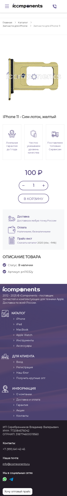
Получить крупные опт (30, 378)
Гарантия (22, 405)
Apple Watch (24, 335)
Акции (20, 410)
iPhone (20, 318)
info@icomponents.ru (16, 464)
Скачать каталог (27, 242)
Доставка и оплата (28, 399)
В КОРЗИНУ (33, 199)
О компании (24, 394)
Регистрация (24, 367)
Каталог (23, 22)
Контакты (22, 415)
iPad (19, 324)
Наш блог (22, 372)
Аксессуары (24, 345)
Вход (19, 362)
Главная (7, 22)
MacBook (22, 329)
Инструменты (25, 340)
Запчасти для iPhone (15, 25)
